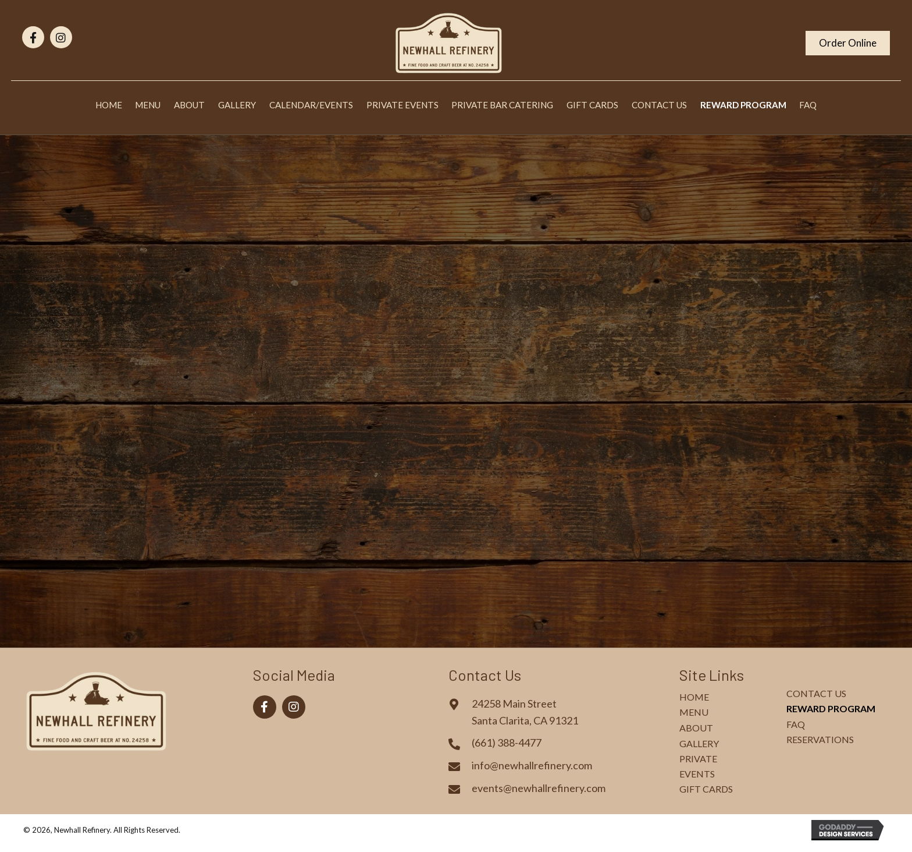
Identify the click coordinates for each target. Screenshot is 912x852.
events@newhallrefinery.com (538, 788)
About (696, 727)
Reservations (820, 739)
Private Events (698, 766)
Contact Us (816, 693)
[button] (33, 37)
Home (694, 696)
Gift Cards (706, 788)
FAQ (795, 724)
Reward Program (830, 708)
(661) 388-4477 (507, 742)
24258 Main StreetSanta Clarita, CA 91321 (525, 712)
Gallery (699, 743)
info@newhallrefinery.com (532, 765)
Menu (693, 711)
